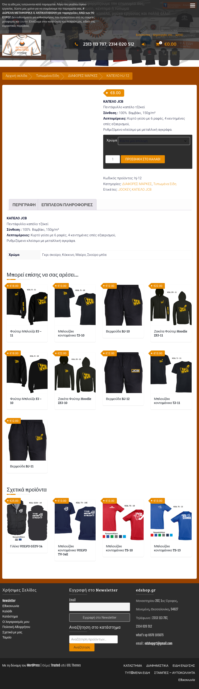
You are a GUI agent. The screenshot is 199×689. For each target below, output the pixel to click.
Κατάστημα (10, 616)
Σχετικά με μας (12, 632)
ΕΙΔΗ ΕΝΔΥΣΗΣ (184, 665)
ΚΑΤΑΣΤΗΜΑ (133, 665)
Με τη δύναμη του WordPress (21, 665)
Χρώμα (112, 140)
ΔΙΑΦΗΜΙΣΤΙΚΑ (157, 665)
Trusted (55, 665)
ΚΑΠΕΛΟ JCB (142, 190)
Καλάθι (7, 611)
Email (72, 600)
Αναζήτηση (82, 647)
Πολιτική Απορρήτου (16, 627)
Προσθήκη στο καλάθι (142, 159)
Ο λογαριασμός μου (15, 622)
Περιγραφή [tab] (24, 204)
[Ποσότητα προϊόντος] (112, 159)
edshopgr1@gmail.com (158, 643)
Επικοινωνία (10, 606)
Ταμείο (6, 637)
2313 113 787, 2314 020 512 (103, 44)
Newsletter (9, 601)
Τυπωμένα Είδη (47, 76)
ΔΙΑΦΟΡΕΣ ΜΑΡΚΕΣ (83, 76)
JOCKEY (124, 190)
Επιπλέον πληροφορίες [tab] (67, 204)
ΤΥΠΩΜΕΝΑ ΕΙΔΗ (137, 673)
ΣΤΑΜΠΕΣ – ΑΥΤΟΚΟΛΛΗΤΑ (174, 673)
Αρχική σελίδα (16, 76)
